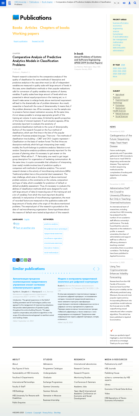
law (114, 39)
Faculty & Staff (18, 386)
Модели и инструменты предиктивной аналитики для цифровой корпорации (78, 280)
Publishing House (112, 373)
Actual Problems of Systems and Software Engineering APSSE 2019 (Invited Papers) (88, 59)
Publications (35, 17)
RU (115, 3)
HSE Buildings (18, 391)
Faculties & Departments (23, 377)
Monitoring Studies (82, 377)
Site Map (57, 412)
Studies (47, 359)
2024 (120, 68)
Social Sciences (122, 116)
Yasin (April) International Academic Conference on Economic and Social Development (85, 395)
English (26, 219)
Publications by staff (113, 364)
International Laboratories (85, 364)
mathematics (118, 42)
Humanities (120, 105)
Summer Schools (50, 391)
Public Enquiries (18, 402)
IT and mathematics (120, 36)
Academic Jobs (80, 386)
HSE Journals (110, 368)
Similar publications (28, 268)
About (16, 359)
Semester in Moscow (52, 395)
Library (107, 384)
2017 (124, 73)
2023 (124, 68)
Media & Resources (116, 359)
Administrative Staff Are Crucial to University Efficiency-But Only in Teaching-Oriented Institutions (120, 195)
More (115, 76)
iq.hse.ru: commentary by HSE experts (117, 378)
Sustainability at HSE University (25, 373)
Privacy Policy (48, 412)
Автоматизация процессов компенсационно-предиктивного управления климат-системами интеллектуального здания (30, 283)
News (113, 126)
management (121, 39)
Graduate (47, 377)
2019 (115, 73)
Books (17, 27)
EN (118, 3)
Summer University (51, 386)
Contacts (28, 412)
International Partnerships (23, 382)
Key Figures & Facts (20, 368)
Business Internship (51, 400)
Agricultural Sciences (118, 95)
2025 (115, 68)
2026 (123, 65)
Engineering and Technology (120, 101)
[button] (42, 273)
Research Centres (81, 368)
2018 (119, 73)
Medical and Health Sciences (119, 109)
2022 (115, 71)
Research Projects (81, 373)
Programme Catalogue (53, 368)
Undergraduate (49, 373)
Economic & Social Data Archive (118, 389)
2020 (124, 71)
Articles (31, 27)
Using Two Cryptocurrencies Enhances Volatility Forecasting (119, 272)
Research (79, 359)
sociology (117, 45)
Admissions (48, 364)
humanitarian (118, 34)
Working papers (25, 33)
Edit (131, 412)
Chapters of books (55, 27)
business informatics (120, 23)
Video (107, 393)
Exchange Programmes (52, 382)
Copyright (37, 412)
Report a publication (21, 41)
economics (117, 25)
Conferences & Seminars (85, 382)
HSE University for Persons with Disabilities (25, 396)
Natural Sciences (122, 113)
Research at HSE (38, 41)
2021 (119, 71)
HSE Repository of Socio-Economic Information (116, 399)
